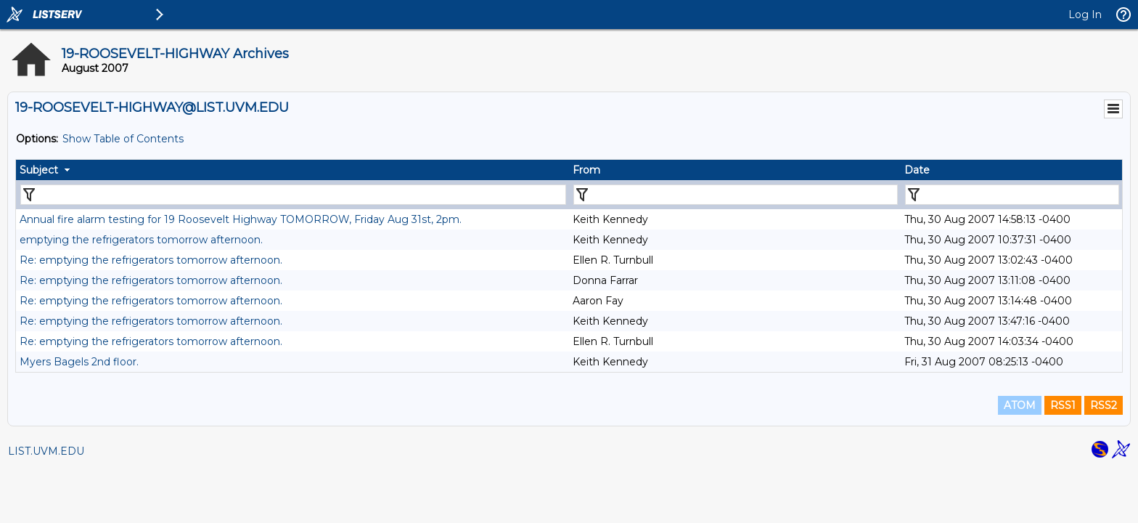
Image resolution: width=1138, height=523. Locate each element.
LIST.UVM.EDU (46, 451)
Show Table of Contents (123, 138)
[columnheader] (292, 170)
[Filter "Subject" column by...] (293, 195)
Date (917, 170)
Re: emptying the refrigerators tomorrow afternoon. (151, 260)
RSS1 (1063, 405)
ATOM (1020, 405)
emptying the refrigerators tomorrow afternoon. (141, 239)
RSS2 (1103, 405)
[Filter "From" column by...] (735, 195)
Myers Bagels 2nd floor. (79, 361)
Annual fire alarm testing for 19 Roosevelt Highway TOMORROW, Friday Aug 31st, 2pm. (241, 219)
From (586, 170)
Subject (39, 170)
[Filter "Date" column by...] (1012, 195)
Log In (1085, 14)
